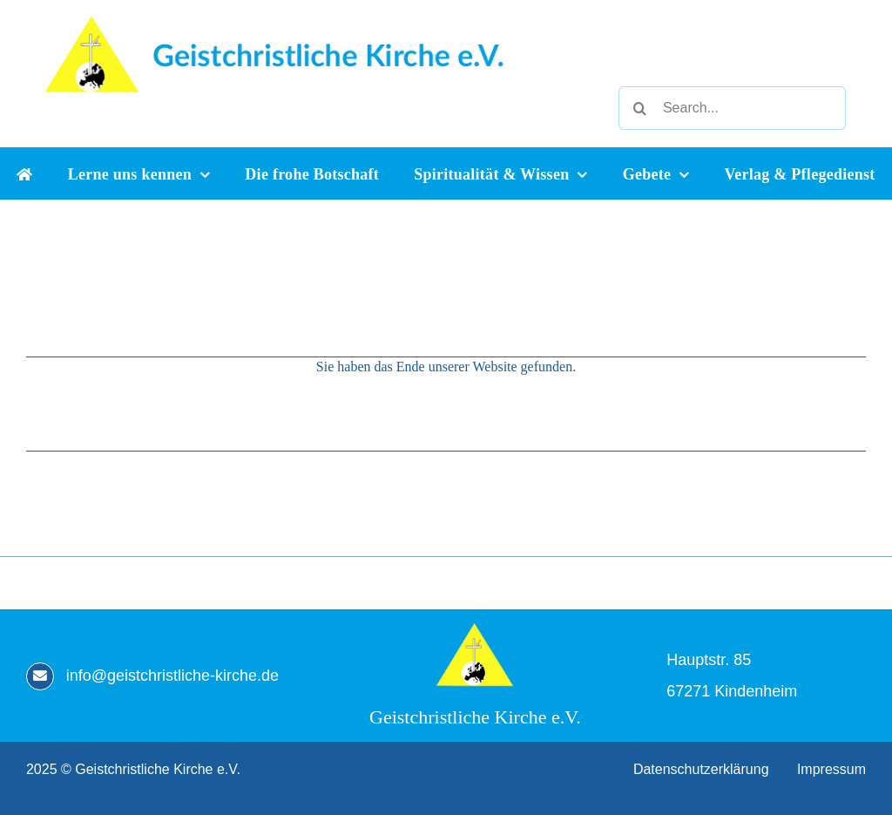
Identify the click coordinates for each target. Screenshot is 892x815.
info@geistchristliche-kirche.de (172, 675)
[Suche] (640, 108)
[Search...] (732, 108)
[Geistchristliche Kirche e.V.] (475, 628)
